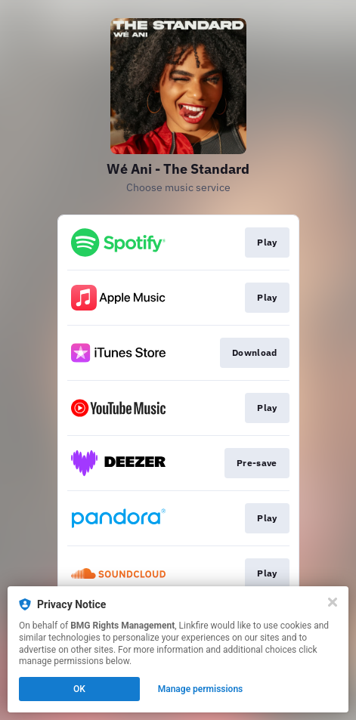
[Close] (332, 602)
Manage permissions (200, 689)
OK (79, 689)
